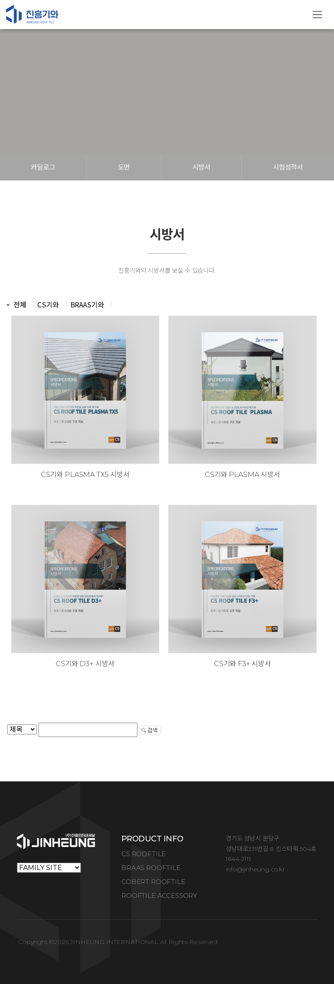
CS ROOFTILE (143, 854)
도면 (124, 167)
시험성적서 (288, 167)
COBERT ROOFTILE (153, 881)
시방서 (201, 167)
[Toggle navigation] (317, 14)
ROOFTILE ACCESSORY (159, 895)
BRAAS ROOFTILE (150, 868)
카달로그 (43, 167)
